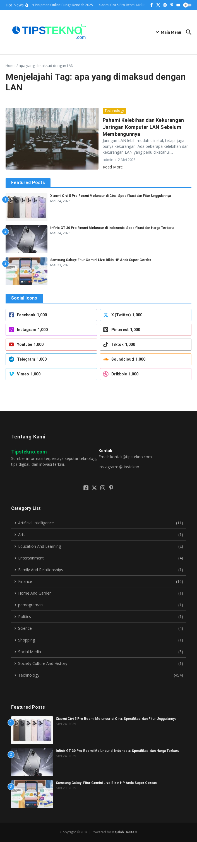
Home (11, 65)
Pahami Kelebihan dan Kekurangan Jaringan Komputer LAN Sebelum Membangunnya (143, 127)
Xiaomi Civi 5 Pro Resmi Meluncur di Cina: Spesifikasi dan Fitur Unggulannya (110, 196)
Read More (113, 167)
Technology (114, 110)
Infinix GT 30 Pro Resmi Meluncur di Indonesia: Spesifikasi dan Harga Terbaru (112, 228)
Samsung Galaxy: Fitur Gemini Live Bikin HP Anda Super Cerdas (100, 260)
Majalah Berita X (124, 832)
